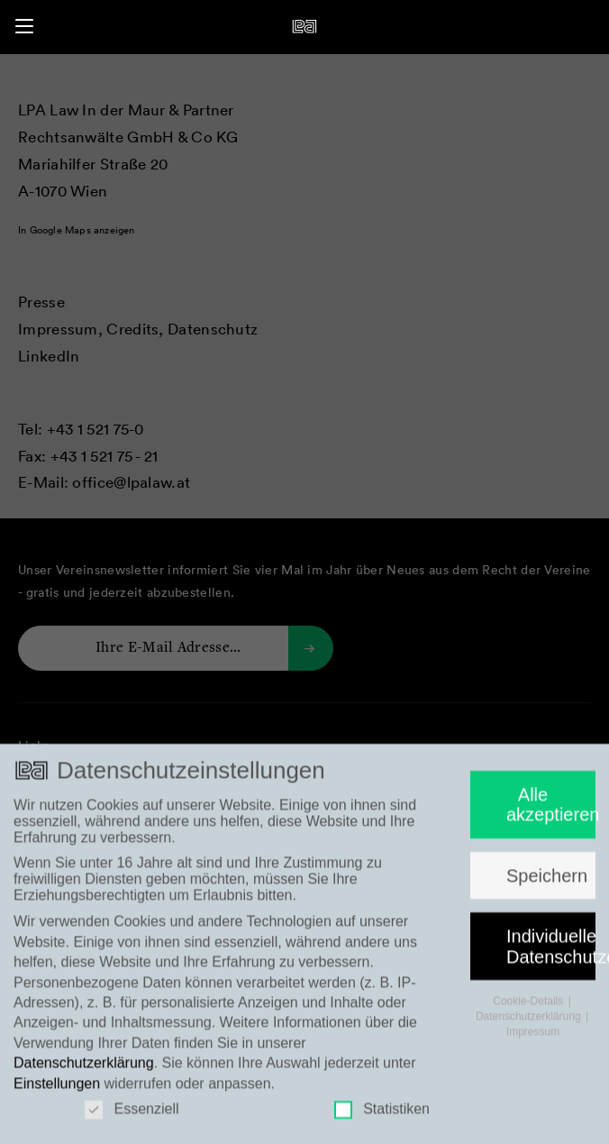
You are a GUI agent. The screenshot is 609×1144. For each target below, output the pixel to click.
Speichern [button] (546, 884)
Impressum (532, 1039)
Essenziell (131, 1118)
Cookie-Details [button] (529, 1009)
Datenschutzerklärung (84, 1071)
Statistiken (382, 1118)
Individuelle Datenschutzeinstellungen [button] (550, 955)
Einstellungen (57, 1091)
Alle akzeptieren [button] (550, 813)
